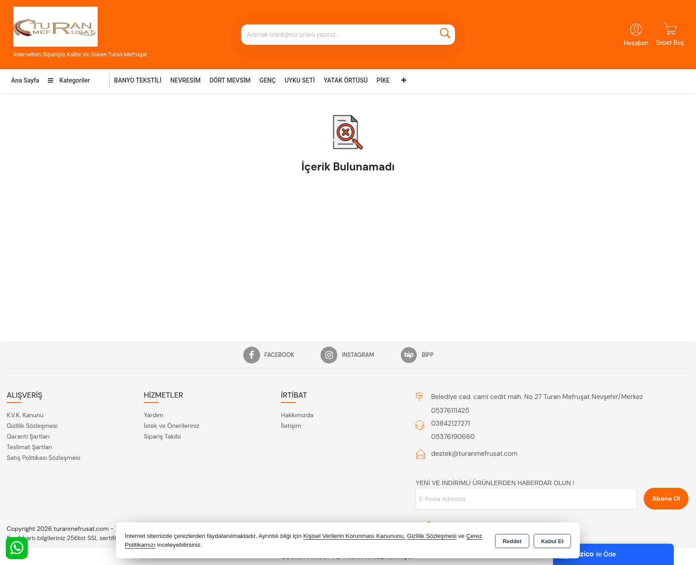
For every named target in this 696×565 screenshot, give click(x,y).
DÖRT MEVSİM (230, 80)
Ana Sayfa (25, 80)
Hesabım (636, 43)
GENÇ (268, 80)
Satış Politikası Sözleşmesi (43, 458)
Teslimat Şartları (29, 447)
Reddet (512, 541)
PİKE (383, 80)
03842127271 (450, 423)
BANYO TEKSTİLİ (138, 80)
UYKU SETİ (300, 80)
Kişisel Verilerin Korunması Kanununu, (354, 536)
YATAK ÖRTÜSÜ (346, 80)
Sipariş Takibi (162, 436)
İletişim (291, 426)
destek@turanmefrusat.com (474, 453)
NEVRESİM (185, 80)
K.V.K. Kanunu (25, 415)
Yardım (153, 415)
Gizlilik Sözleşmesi (32, 426)
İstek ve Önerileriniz (171, 426)
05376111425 (450, 410)
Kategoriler (69, 80)
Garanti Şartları (28, 436)
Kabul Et (552, 541)
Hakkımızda (297, 415)
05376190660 (453, 436)
